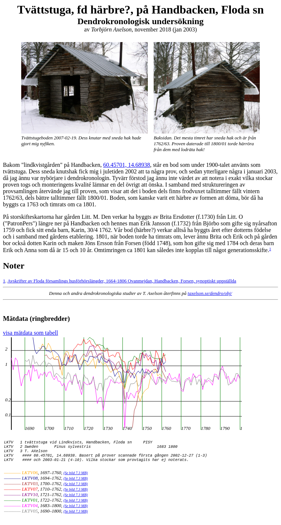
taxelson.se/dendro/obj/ (210, 293)
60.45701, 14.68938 (126, 165)
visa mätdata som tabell (30, 334)
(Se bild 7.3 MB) (76, 480)
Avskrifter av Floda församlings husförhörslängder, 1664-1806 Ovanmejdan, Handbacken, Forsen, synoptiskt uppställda (121, 281)
